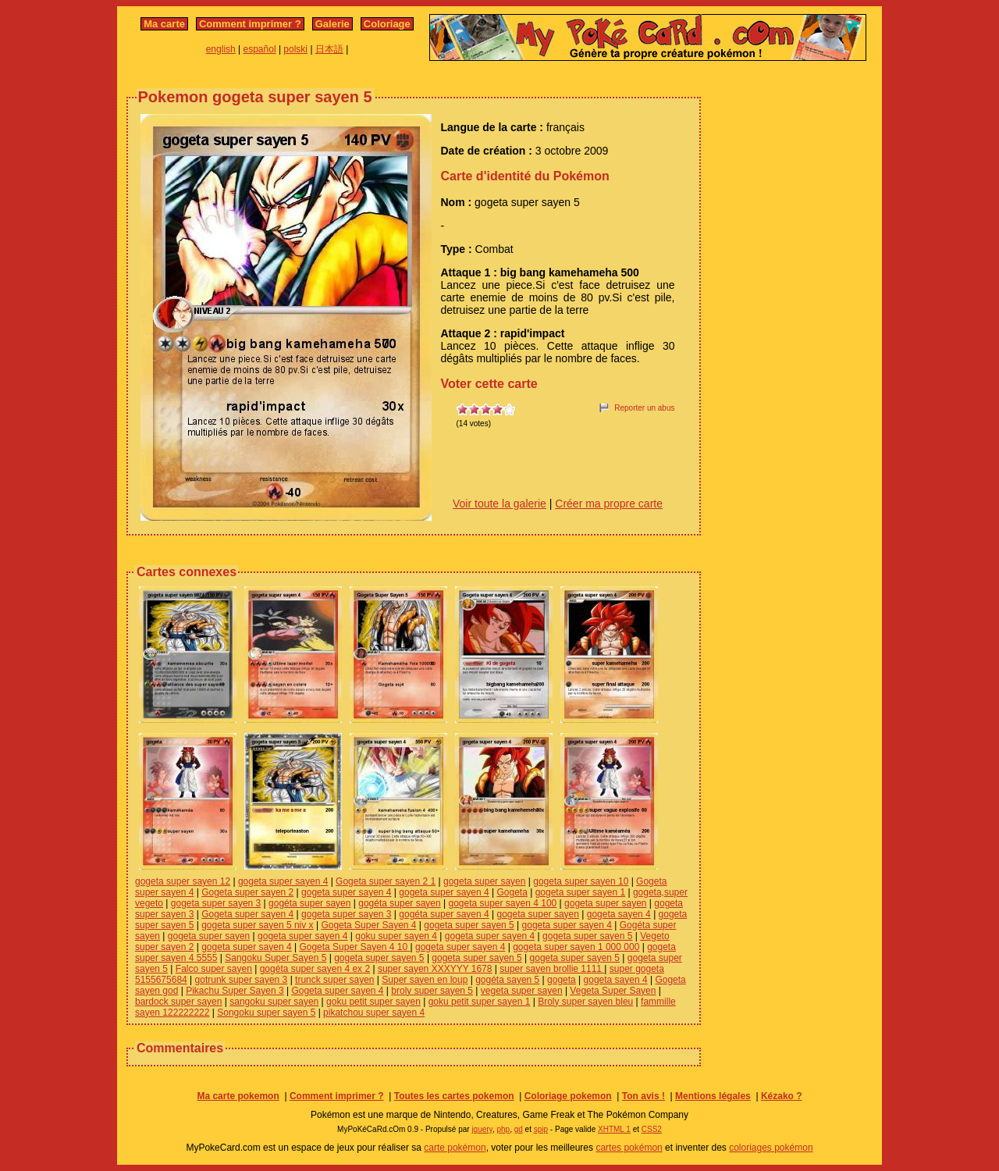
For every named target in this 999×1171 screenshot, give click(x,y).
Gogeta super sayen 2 (247, 892)
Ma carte (164, 24)
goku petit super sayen (373, 1001)
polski (295, 49)
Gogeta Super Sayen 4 (368, 925)
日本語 (329, 49)
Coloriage (387, 24)
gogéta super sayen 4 (444, 914)
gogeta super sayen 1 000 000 (576, 946)
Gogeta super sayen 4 (247, 914)
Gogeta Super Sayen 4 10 (354, 946)
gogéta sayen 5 (507, 979)
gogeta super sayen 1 (580, 892)
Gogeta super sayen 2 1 (386, 881)
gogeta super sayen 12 (182, 881)
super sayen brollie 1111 (552, 968)
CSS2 (652, 1129)
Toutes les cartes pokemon (454, 1096)
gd (518, 1129)
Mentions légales (713, 1096)
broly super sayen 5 (432, 990)
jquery (481, 1129)
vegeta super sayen (522, 990)
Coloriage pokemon (568, 1096)
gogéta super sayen (309, 903)
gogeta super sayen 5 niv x (257, 925)
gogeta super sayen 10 (580, 881)
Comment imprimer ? (250, 24)
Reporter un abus (644, 408)
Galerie (332, 24)
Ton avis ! (643, 1096)
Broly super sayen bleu (585, 1001)
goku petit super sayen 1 (479, 1001)
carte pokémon (454, 1147)
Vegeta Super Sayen (613, 990)
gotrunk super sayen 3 (241, 979)
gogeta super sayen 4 (283, 881)
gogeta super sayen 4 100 (502, 903)
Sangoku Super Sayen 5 (275, 957)
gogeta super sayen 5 (469, 925)
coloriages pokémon (770, 1147)
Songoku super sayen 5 (266, 1012)
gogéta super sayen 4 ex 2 (315, 968)
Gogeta (512, 892)
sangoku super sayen (273, 1001)
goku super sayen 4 (396, 936)
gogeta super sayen (484, 881)
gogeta (561, 979)
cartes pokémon (628, 1147)
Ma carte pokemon (238, 1096)
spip (541, 1129)
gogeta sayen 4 (619, 914)
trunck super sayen (334, 979)
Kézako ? (781, 1096)
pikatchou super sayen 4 (374, 1012)
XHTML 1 (614, 1129)
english (221, 49)
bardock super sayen (178, 1001)
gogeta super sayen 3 (216, 903)
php (503, 1129)
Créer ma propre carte (609, 503)
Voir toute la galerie (499, 503)
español (260, 49)
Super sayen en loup (425, 979)
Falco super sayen (214, 968)
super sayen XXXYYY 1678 (435, 968)
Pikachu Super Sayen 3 (234, 990)
